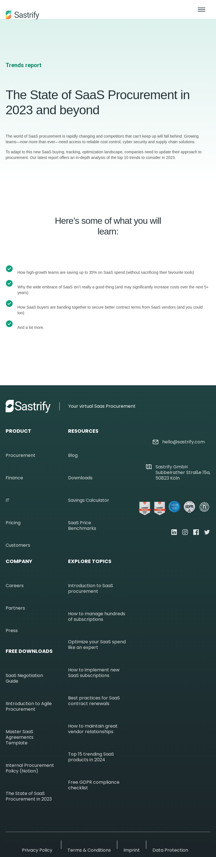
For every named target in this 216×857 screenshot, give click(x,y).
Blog (73, 455)
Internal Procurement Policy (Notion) (30, 768)
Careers (15, 586)
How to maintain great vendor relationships (93, 729)
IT (8, 500)
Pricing (13, 523)
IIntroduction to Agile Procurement (29, 706)
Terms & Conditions (89, 850)
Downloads (80, 478)
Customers (18, 545)
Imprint (131, 850)
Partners (15, 608)
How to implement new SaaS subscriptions (94, 672)
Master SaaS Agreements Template (19, 737)
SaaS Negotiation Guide (24, 678)
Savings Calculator (88, 500)
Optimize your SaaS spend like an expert (97, 644)
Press (12, 630)
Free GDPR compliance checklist (94, 785)
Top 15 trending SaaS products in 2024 (91, 757)
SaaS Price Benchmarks (82, 525)
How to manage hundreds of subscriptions (96, 616)
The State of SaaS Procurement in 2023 (29, 796)
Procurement (20, 455)
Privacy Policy (37, 850)
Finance (14, 478)
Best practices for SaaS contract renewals (94, 700)
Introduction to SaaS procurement (90, 588)
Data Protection (170, 850)
